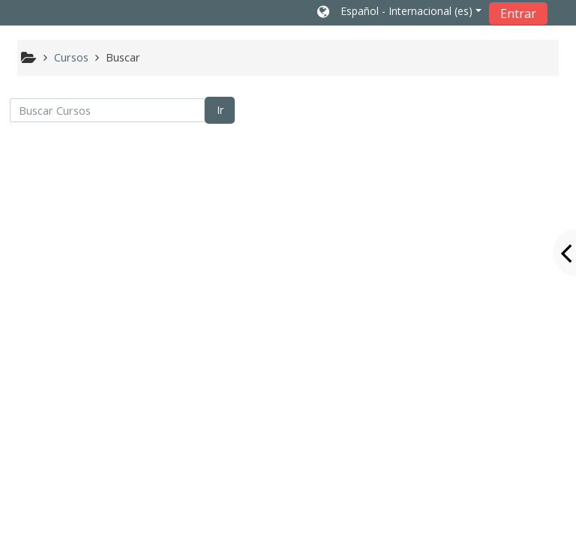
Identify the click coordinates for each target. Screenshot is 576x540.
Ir (220, 110)
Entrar (518, 13)
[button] (399, 13)
